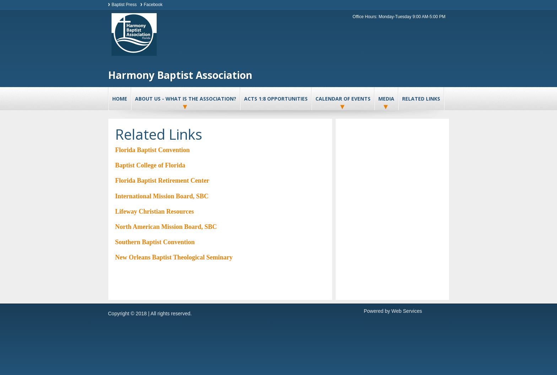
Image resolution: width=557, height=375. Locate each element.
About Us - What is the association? (185, 98)
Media (386, 98)
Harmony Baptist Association (180, 75)
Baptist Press (124, 4)
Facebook (153, 4)
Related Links (421, 98)
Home (119, 98)
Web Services (406, 311)
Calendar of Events (343, 98)
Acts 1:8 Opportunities (276, 98)
